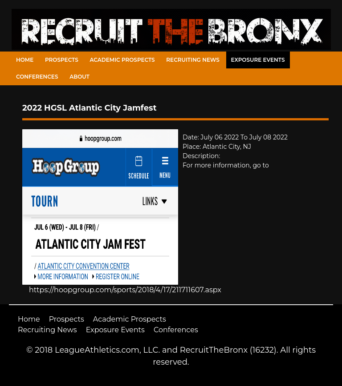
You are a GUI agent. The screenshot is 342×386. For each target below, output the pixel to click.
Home (24, 59)
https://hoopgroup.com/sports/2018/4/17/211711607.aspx (125, 290)
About (79, 76)
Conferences (37, 76)
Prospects (61, 59)
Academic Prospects (122, 59)
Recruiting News (193, 59)
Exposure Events (258, 59)
